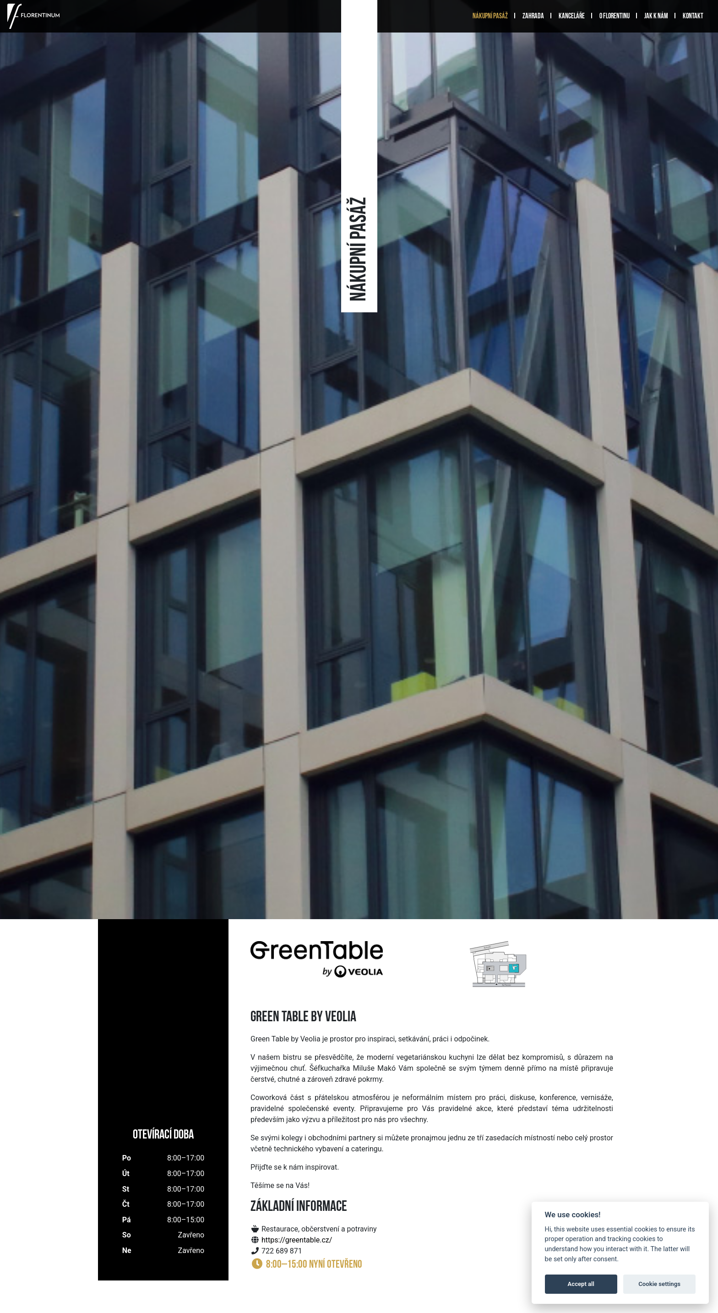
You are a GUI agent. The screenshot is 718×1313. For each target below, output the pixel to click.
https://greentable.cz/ (296, 1240)
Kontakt (693, 16)
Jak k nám (656, 16)
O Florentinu (614, 16)
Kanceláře (572, 16)
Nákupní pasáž (490, 16)
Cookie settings (659, 1283)
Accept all (581, 1283)
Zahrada (533, 16)
